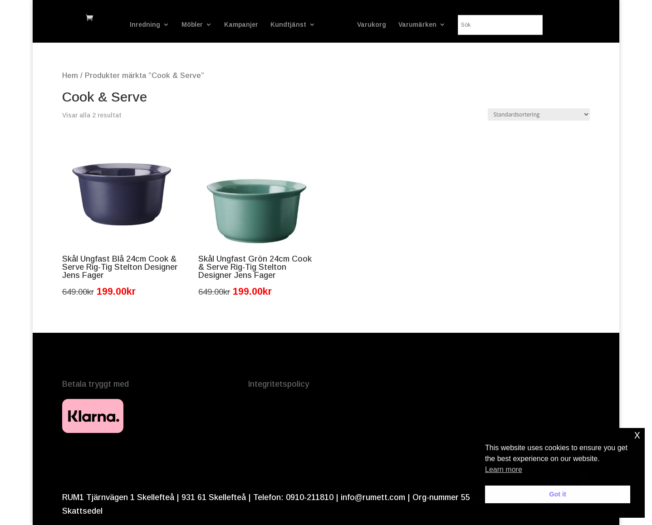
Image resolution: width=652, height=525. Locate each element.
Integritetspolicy (278, 384)
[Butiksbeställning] (539, 114)
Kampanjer (215, 24)
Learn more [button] (503, 469)
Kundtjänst (262, 24)
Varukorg (397, 24)
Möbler (166, 24)
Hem (70, 75)
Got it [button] (557, 494)
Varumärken (444, 24)
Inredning (119, 24)
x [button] (637, 434)
